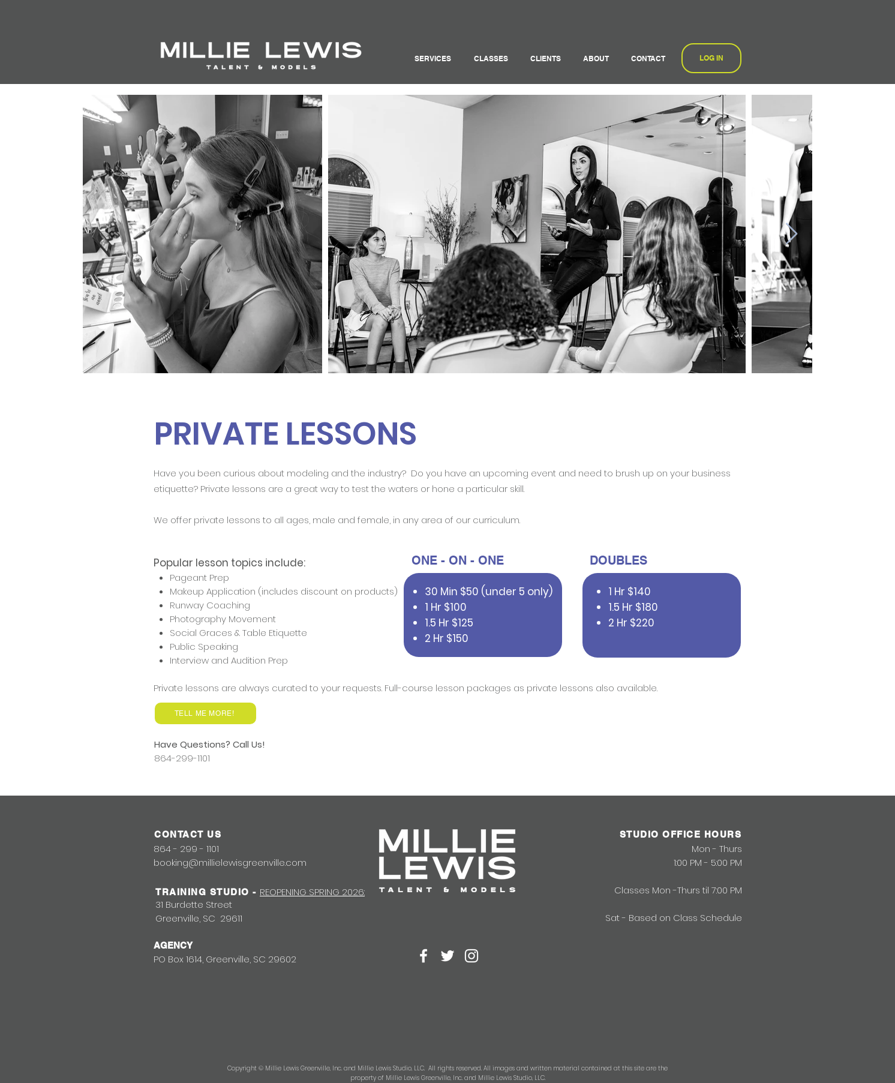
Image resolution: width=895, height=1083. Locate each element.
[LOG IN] (711, 58)
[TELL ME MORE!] (205, 713)
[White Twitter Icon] (447, 956)
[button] (435, 58)
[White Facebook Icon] (424, 956)
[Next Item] (791, 234)
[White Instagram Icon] (471, 956)
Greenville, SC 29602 (251, 959)
